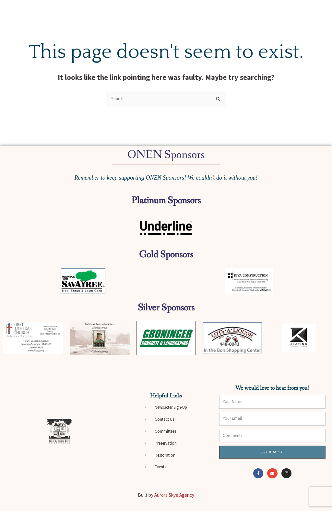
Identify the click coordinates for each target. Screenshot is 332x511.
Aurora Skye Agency (174, 495)
